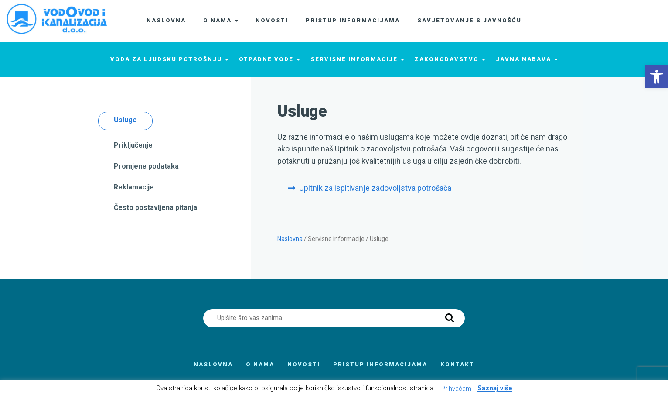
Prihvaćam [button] (456, 388)
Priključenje (133, 145)
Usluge (125, 120)
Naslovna (290, 238)
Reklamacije (134, 187)
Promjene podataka (146, 166)
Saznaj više (494, 388)
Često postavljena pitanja (155, 207)
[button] (656, 76)
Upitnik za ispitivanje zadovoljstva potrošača (375, 188)
